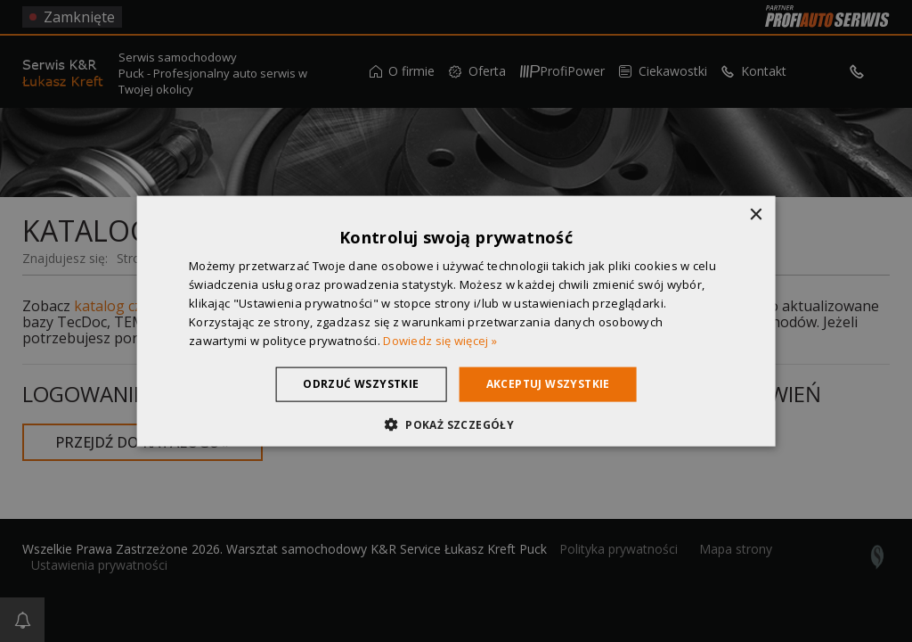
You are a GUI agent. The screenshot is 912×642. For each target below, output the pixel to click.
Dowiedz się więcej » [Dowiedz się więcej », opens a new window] (440, 340)
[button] (456, 423)
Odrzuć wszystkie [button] (361, 383)
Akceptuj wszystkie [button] (548, 383)
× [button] (754, 215)
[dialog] (456, 321)
